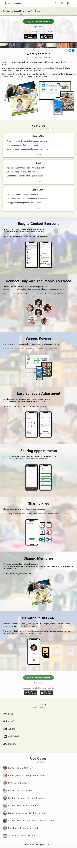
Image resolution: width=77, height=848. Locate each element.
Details (38, 154)
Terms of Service (28, 844)
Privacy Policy (40, 844)
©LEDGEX (51, 844)
